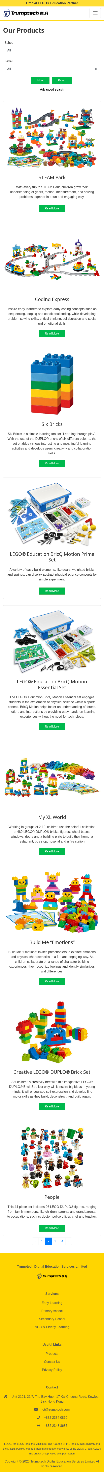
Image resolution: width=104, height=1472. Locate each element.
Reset (62, 80)
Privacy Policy (52, 1370)
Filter (40, 80)
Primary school (52, 1311)
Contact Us (52, 1361)
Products (52, 1353)
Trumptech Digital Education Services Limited (63, 1461)
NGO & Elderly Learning (52, 1327)
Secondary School (52, 1319)
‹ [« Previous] (35, 1241)
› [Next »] (68, 1241)
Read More (52, 208)
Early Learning (52, 1303)
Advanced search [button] (52, 89)
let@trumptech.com (56, 1409)
